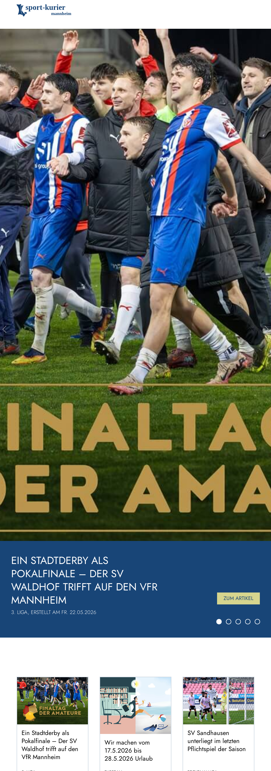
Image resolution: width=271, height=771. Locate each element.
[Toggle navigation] (247, 10)
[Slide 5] (257, 621)
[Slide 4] (248, 621)
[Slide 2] (228, 621)
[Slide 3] (238, 621)
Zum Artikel (238, 598)
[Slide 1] (219, 621)
